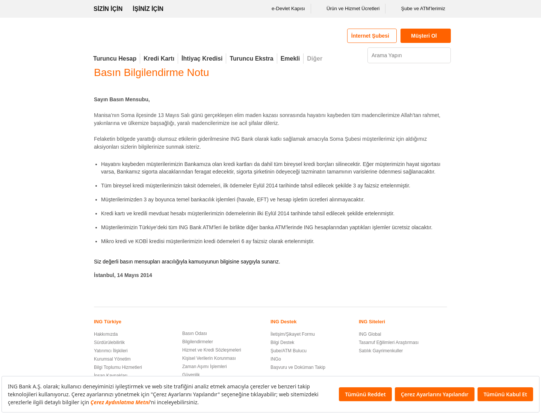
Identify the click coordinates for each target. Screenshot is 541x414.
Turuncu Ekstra (251, 58)
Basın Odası (194, 333)
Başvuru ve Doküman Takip (297, 367)
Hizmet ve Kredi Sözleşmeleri (211, 350)
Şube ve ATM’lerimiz (418, 9)
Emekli (290, 58)
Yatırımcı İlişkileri (111, 350)
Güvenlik (191, 374)
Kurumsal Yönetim (112, 359)
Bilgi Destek (282, 342)
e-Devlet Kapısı (283, 9)
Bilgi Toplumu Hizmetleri (118, 367)
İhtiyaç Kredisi (201, 58)
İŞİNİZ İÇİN (148, 9)
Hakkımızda (106, 334)
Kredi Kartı (159, 58)
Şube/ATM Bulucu (288, 350)
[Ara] (444, 55)
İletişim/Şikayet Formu (292, 334)
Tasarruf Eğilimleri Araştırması (389, 342)
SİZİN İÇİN (108, 9)
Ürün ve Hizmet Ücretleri (348, 9)
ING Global (370, 334)
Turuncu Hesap (114, 58)
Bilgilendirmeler (197, 341)
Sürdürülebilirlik (109, 342)
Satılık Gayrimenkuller (381, 350)
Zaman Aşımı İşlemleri (204, 366)
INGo (275, 359)
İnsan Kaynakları (110, 375)
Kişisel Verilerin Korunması (209, 358)
